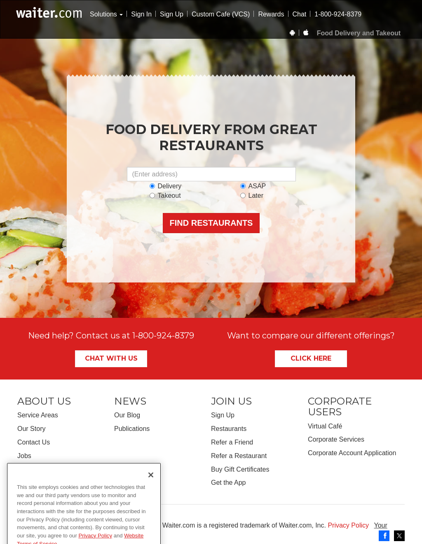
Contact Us (33, 442)
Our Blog (127, 415)
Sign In (141, 14)
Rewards (271, 14)
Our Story (31, 428)
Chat (300, 14)
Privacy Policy (348, 525)
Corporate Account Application (352, 452)
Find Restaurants (211, 222)
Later (251, 195)
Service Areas (37, 415)
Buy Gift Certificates (240, 469)
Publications (132, 428)
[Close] (151, 498)
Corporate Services (336, 439)
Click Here (311, 358)
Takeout (165, 195)
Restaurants (228, 428)
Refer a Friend (232, 442)
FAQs (25, 469)
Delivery (166, 186)
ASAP (253, 186)
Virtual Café (325, 426)
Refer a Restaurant (239, 455)
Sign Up (171, 14)
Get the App (228, 482)
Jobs (24, 455)
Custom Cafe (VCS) (221, 14)
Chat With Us (111, 358)
